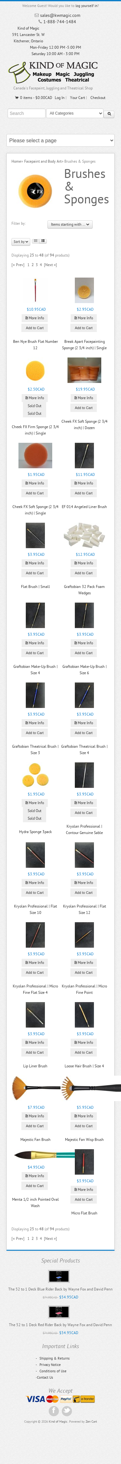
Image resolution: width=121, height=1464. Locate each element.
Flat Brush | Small (35, 586)
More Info (34, 318)
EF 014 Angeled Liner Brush (84, 507)
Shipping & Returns (53, 1358)
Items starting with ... (70, 224)
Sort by (21, 242)
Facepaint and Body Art (42, 161)
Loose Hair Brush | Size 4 (84, 1066)
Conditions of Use (51, 1371)
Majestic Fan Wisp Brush (84, 1139)
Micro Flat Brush (84, 1213)
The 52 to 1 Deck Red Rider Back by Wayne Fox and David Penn (60, 1325)
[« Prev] (18, 265)
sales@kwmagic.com (60, 15)
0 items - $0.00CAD (33, 97)
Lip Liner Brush (35, 1066)
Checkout (97, 97)
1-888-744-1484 (59, 22)
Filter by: (18, 223)
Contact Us (45, 1378)
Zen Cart (91, 1422)
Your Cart (77, 97)
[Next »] (50, 265)
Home (16, 161)
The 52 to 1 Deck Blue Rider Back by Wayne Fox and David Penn (60, 1289)
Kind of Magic (58, 1422)
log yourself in (86, 6)
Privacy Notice (48, 1365)
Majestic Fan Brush (35, 1139)
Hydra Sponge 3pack (35, 832)
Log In (60, 97)
